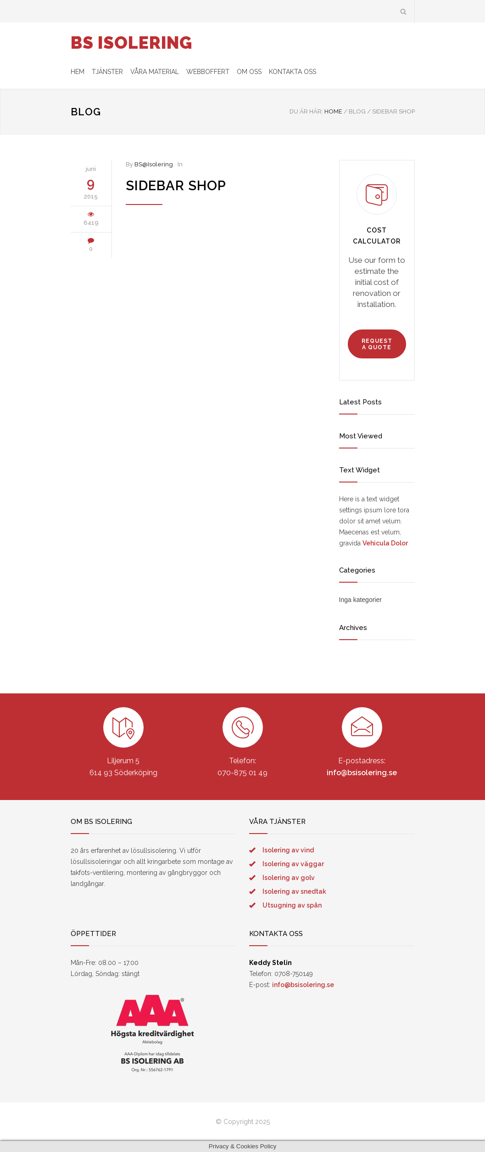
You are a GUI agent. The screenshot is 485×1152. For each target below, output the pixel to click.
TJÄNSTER (107, 71)
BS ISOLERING (131, 43)
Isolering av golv (288, 877)
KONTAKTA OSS (292, 71)
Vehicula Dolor (385, 543)
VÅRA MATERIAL (154, 71)
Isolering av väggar (293, 864)
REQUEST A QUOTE (377, 344)
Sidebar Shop (176, 185)
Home (333, 111)
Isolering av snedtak (294, 891)
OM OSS (249, 71)
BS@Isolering (153, 164)
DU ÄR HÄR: (306, 111)
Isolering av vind (288, 850)
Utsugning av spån (292, 905)
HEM (77, 71)
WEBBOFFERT (207, 71)
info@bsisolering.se (362, 772)
